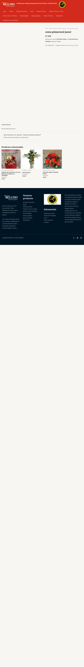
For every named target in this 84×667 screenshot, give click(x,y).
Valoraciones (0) (6, 124)
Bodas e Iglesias (36, 16)
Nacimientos (59, 16)
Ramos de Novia (48, 16)
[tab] (6, 124)
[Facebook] (77, 238)
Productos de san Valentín (10, 20)
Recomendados (24, 16)
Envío (45, 218)
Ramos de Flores (41, 11)
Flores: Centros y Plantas (10, 16)
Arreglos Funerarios (21, 11)
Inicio (4, 11)
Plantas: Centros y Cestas (56, 11)
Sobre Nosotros (48, 220)
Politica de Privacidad (50, 215)
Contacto (46, 222)
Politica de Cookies (49, 213)
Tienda (11, 11)
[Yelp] (74, 238)
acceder (10, 137)
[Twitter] (81, 238)
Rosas (32, 11)
